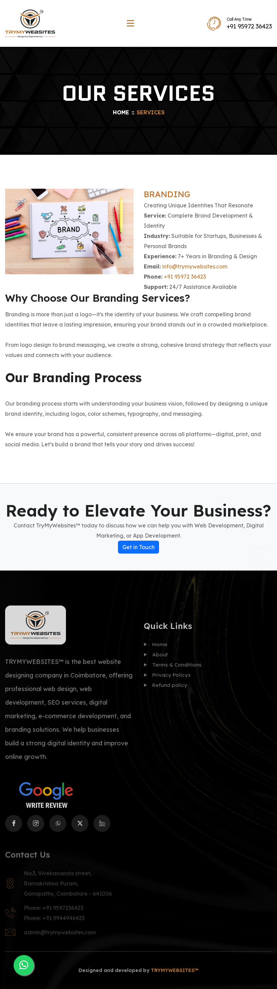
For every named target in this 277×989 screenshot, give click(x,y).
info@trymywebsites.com (194, 266)
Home (121, 112)
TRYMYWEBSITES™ (174, 970)
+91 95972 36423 (249, 26)
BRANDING (167, 194)
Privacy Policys (167, 679)
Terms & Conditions (173, 669)
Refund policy (165, 690)
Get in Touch (138, 547)
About (156, 659)
